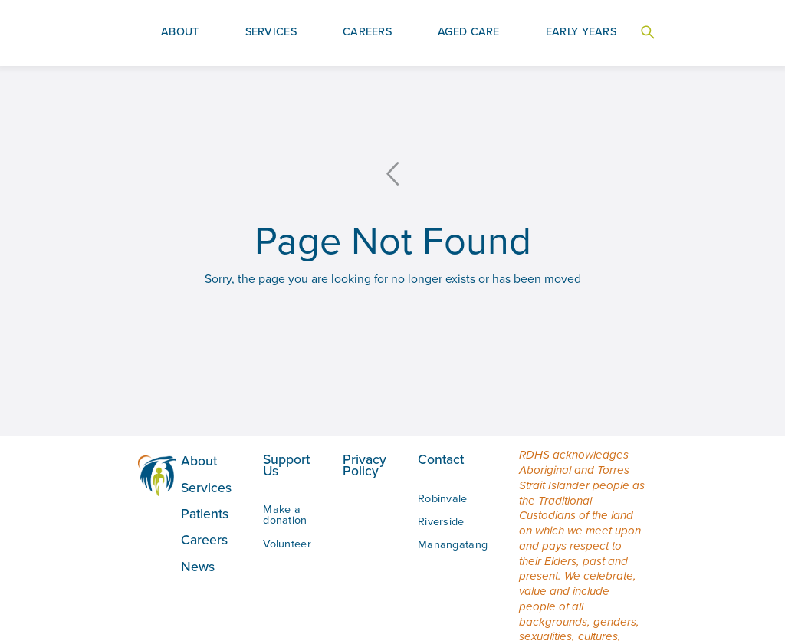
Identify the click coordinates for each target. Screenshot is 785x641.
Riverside (441, 521)
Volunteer (287, 543)
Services (206, 488)
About (199, 461)
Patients (204, 514)
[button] (180, 33)
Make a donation (285, 514)
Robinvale (443, 498)
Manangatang (453, 544)
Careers (204, 540)
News (198, 567)
